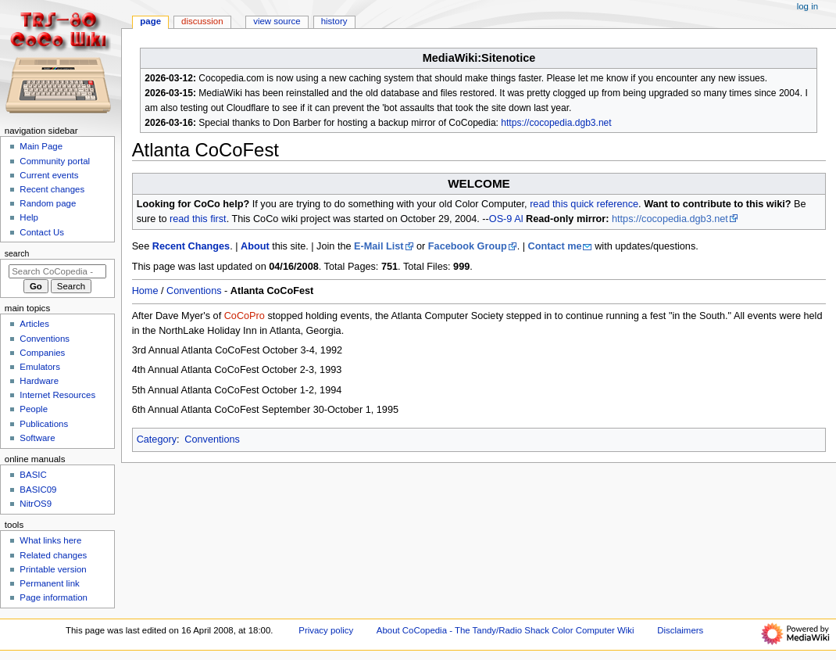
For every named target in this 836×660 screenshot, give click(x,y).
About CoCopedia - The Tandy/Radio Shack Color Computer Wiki (505, 630)
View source (276, 21)
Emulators (40, 366)
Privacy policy (325, 630)
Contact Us (42, 232)
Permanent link (49, 583)
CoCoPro (244, 315)
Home (145, 290)
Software (37, 438)
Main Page (41, 146)
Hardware (39, 381)
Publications (44, 424)
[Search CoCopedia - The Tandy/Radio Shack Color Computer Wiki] (57, 271)
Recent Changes (191, 246)
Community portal (55, 161)
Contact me (555, 246)
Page (150, 21)
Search (17, 253)
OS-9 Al (506, 218)
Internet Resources (57, 395)
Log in (807, 6)
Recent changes (52, 189)
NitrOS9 (36, 503)
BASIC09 (38, 489)
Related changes (53, 555)
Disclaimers (680, 630)
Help (29, 217)
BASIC (33, 474)
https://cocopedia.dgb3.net (556, 122)
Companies (42, 352)
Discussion (202, 21)
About (255, 246)
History (334, 21)
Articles (34, 323)
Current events (49, 175)
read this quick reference (584, 204)
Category (157, 439)
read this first (198, 218)
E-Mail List (378, 246)
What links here (50, 540)
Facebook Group (467, 246)
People (34, 409)
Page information (54, 597)
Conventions (194, 290)
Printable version (53, 569)
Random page (48, 203)
